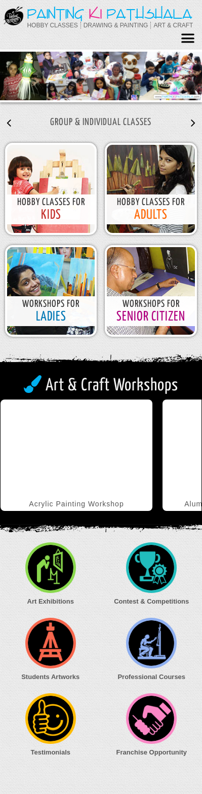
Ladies (51, 316)
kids (51, 215)
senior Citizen (150, 316)
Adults (151, 215)
